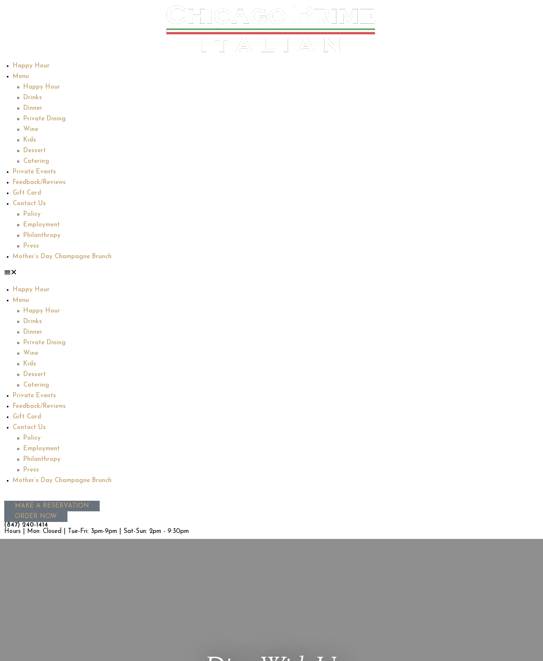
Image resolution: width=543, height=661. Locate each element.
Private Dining (44, 119)
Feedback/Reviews (39, 182)
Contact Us (29, 204)
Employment (41, 225)
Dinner (32, 108)
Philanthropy (42, 235)
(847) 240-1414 (26, 525)
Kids (29, 140)
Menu (21, 76)
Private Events (34, 172)
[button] (271, 273)
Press (31, 246)
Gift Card (27, 193)
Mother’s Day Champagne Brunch (62, 257)
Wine (30, 129)
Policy (32, 214)
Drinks (32, 98)
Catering (36, 161)
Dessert (34, 151)
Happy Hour (31, 66)
